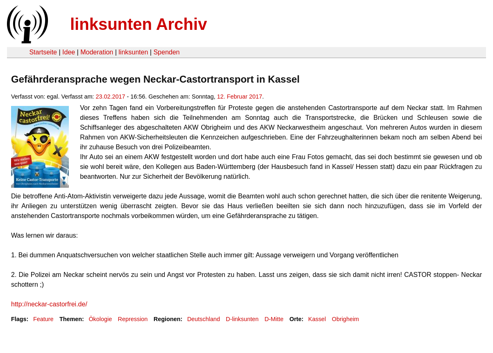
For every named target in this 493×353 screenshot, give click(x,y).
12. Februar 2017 (239, 96)
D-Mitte (273, 319)
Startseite (43, 52)
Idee (68, 52)
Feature (43, 319)
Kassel (317, 319)
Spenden (166, 52)
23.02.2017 (110, 96)
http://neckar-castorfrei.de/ (49, 304)
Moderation (96, 52)
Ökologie (100, 319)
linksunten (133, 52)
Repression (133, 319)
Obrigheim (345, 319)
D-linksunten (242, 319)
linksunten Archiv (138, 24)
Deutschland (203, 319)
